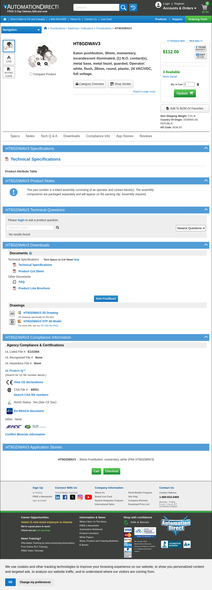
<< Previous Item (176, 41)
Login (167, 3)
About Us (75, 19)
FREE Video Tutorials (32, 533)
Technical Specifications (33, 159)
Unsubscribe (84, 555)
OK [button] (10, 582)
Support (177, 19)
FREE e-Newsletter (89, 508)
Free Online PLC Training (34, 529)
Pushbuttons (104, 28)
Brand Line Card (103, 479)
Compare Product (43, 74)
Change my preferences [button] (35, 582)
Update (182, 93)
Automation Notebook (91, 512)
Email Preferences (103, 555)
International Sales (104, 487)
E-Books (84, 527)
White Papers (87, 519)
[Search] (96, 7)
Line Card (106, 19)
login (21, 220)
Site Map (41, 555)
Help (76, 259)
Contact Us (90, 19)
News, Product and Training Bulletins (99, 523)
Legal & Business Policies (129, 555)
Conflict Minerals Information (25, 434)
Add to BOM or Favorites (184, 108)
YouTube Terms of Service (159, 555)
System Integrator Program (109, 483)
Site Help (133, 479)
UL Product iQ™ (15, 370)
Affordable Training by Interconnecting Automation (48, 525)
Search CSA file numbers (31, 394)
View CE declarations (28, 382)
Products (161, 19)
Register (179, 3)
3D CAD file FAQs (49, 325)
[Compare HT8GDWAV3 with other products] (31, 74)
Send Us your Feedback (62, 555)
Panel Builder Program (140, 475)
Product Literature (89, 516)
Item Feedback (106, 298)
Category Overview (90, 84)
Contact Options (168, 475)
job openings (43, 513)
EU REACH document (29, 411)
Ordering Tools (198, 19)
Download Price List (138, 487)
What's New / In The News (93, 504)
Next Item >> (196, 41)
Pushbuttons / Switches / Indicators (71, 28)
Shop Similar (120, 84)
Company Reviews (138, 483)
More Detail (170, 76)
